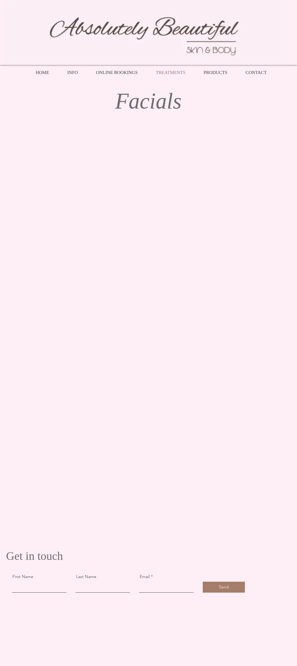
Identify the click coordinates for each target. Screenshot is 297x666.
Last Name (86, 576)
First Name (22, 576)
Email (145, 576)
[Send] (224, 587)
